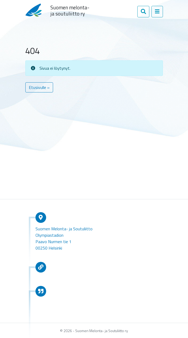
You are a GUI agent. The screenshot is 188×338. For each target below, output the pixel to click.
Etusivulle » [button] (39, 87)
